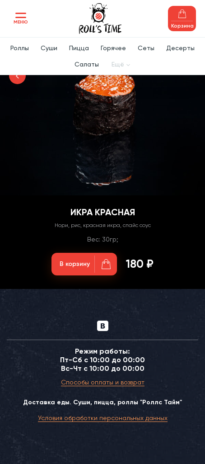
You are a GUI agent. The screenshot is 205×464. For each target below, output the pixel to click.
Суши (49, 48)
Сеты (146, 48)
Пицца (79, 48)
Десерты (180, 48)
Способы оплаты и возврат (102, 382)
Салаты (87, 64)
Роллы (19, 48)
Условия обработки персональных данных (103, 417)
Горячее (113, 48)
